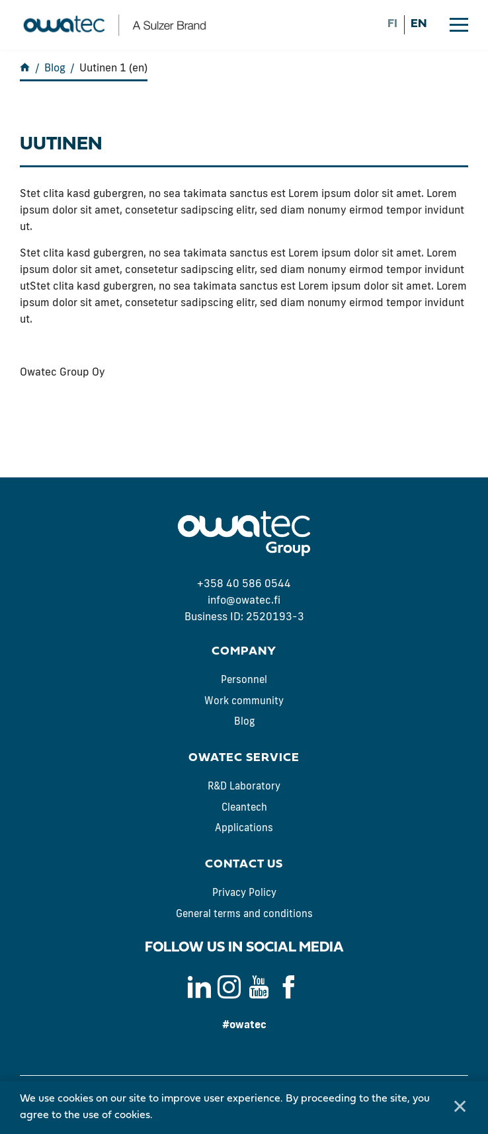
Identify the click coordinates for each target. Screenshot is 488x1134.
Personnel (244, 679)
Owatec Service (244, 758)
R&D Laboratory (244, 786)
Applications (244, 827)
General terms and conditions (244, 913)
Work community (244, 700)
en (419, 24)
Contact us (244, 864)
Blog (244, 721)
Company (244, 651)
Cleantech (244, 807)
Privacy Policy (244, 892)
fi (392, 24)
